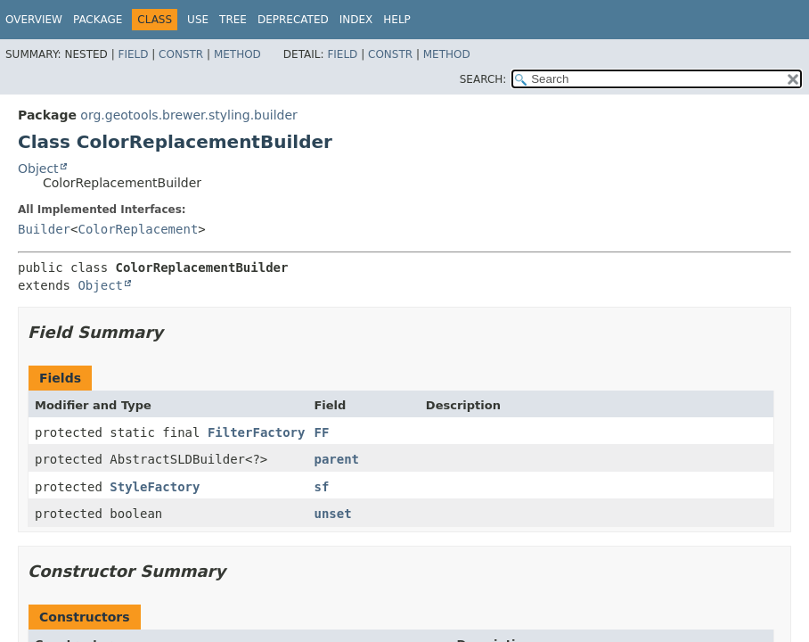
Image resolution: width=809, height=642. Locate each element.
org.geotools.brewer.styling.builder (189, 115)
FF (321, 432)
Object (38, 168)
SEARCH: (483, 79)
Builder (44, 229)
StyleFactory (155, 487)
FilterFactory (257, 432)
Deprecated (293, 19)
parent (336, 459)
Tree (233, 19)
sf (321, 487)
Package (97, 19)
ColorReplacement (138, 229)
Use (197, 19)
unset (332, 513)
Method (237, 54)
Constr (181, 54)
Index (356, 19)
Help (397, 19)
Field (133, 54)
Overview (33, 19)
